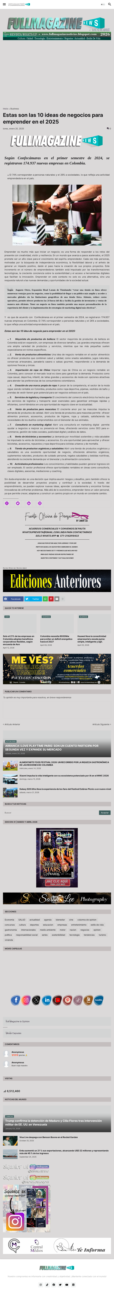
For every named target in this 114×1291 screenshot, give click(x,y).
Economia (9, 919)
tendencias (89, 935)
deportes (34, 924)
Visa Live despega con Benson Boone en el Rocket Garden (48, 1137)
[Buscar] (51, 812)
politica (8, 935)
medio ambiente (48, 930)
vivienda (9, 940)
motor (62, 930)
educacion (48, 924)
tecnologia (74, 935)
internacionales (28, 930)
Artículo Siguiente (100, 724)
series (45, 935)
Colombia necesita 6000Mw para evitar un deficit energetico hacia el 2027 (56, 639)
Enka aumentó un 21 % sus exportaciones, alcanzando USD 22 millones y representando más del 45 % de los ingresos (64, 1152)
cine (71, 919)
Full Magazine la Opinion (18, 1021)
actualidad (35, 919)
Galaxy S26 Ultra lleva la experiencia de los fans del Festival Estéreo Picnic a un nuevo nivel (65, 789)
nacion (73, 930)
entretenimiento (78, 924)
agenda (48, 919)
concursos (10, 924)
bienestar (60, 919)
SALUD (21, 919)
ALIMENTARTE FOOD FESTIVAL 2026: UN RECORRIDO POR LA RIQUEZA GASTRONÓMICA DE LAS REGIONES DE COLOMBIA (64, 763)
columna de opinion (86, 919)
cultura (22, 924)
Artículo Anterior (12, 724)
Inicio (5, 109)
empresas (62, 924)
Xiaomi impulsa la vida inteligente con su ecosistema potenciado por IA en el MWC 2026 (64, 775)
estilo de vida (97, 924)
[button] (4, 4)
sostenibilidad (58, 935)
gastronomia (11, 930)
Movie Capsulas (13, 1033)
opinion (97, 930)
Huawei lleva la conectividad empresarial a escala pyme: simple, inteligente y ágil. (91, 639)
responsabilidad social (27, 935)
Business (14, 109)
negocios (84, 930)
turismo (102, 935)
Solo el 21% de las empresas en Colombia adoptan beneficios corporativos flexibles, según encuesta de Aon (18, 640)
